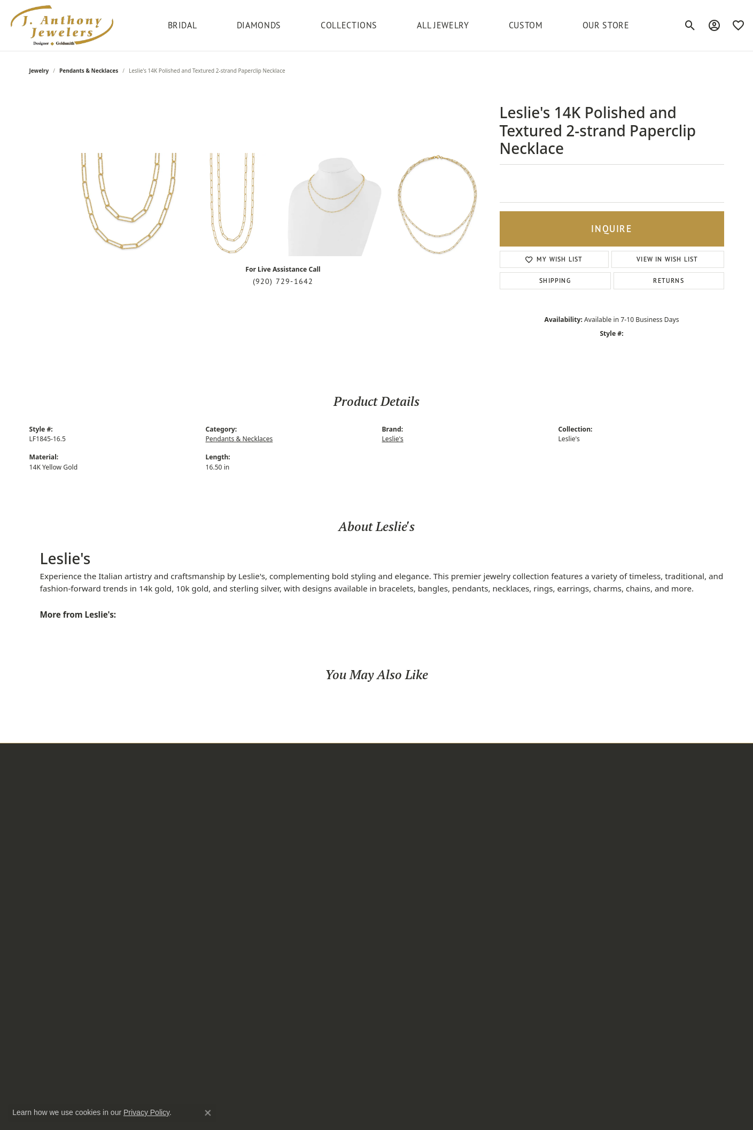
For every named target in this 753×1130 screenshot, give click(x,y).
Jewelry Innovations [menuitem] (298, 859)
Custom (526, 25)
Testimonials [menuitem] (403, 845)
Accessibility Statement (686, 1116)
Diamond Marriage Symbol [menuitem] (310, 831)
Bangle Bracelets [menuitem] (175, 996)
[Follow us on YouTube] (593, 874)
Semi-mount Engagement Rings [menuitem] (191, 1028)
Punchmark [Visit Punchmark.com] (305, 1116)
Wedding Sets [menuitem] (170, 968)
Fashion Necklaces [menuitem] (178, 941)
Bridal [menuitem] (157, 791)
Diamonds (259, 25)
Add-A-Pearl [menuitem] (285, 791)
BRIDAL (182, 25)
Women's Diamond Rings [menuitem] (189, 927)
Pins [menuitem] (154, 886)
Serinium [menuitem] (280, 968)
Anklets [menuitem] (159, 873)
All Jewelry (443, 25)
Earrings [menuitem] (161, 818)
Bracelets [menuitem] (162, 845)
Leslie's (392, 438)
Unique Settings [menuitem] (292, 996)
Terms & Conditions (607, 1116)
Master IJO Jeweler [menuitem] (296, 886)
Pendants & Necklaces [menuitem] (185, 831)
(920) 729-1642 (283, 281)
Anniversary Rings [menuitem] (177, 1046)
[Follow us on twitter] (572, 874)
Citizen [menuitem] (276, 818)
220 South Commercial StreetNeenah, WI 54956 (79, 801)
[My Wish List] (738, 25)
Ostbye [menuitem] (277, 900)
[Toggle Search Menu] (690, 25)
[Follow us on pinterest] (551, 874)
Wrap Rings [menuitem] (166, 955)
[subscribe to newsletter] (708, 814)
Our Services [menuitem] (403, 831)
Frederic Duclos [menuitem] (291, 845)
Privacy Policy (544, 1116)
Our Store (606, 25)
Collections (349, 25)
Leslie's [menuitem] (277, 873)
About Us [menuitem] (398, 804)
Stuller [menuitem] (275, 982)
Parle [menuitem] (273, 927)
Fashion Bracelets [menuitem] (177, 982)
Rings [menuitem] (156, 804)
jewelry (39, 70)
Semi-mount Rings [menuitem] (178, 914)
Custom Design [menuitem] (408, 818)
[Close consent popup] (208, 1113)
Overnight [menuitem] (282, 914)
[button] (82, 775)
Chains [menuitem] (158, 900)
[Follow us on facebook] (529, 874)
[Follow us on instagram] (508, 874)
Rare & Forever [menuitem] (290, 941)
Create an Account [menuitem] (413, 791)
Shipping (555, 280)
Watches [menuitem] (161, 859)
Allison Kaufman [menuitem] (292, 804)
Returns (668, 280)
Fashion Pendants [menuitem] (177, 1009)
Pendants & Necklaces (88, 70)
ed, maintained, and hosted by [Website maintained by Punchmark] (246, 1116)
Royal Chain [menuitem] (285, 955)
